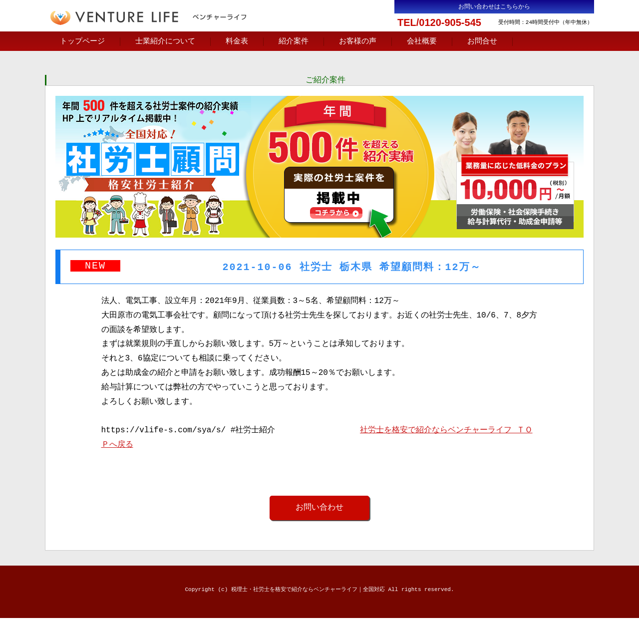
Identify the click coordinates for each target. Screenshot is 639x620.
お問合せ (482, 41)
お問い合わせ (319, 509)
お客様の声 (357, 41)
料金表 (237, 41)
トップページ (82, 41)
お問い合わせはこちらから (494, 6)
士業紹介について (165, 41)
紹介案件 (294, 41)
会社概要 (422, 41)
